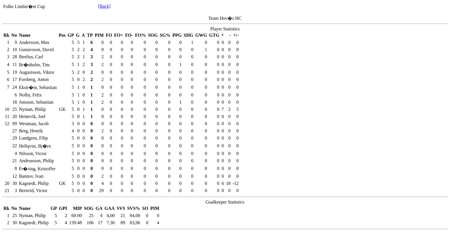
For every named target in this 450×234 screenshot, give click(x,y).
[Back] (104, 6)
